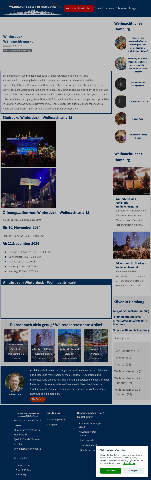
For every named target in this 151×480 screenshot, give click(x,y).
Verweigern (133, 471)
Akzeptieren (111, 471)
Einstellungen (129, 463)
